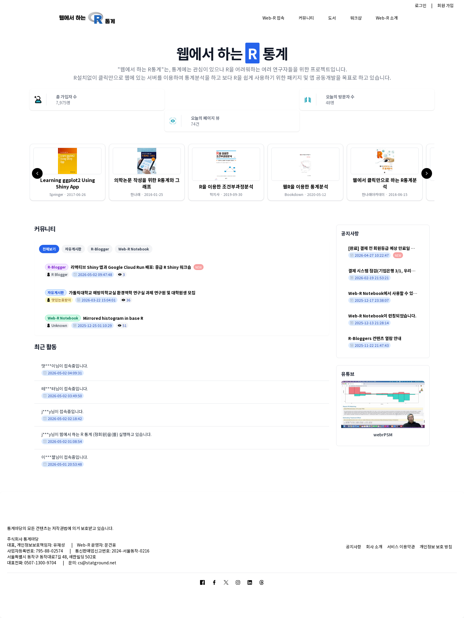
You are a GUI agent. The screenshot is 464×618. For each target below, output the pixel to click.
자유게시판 (73, 248)
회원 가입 (445, 5)
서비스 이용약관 (401, 547)
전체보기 (49, 248)
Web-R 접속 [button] (273, 18)
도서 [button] (332, 18)
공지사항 (353, 547)
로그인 (420, 5)
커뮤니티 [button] (306, 18)
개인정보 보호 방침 (436, 547)
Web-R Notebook (133, 248)
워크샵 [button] (356, 18)
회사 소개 (374, 547)
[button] (67, 172)
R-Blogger (100, 248)
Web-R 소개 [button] (387, 18)
